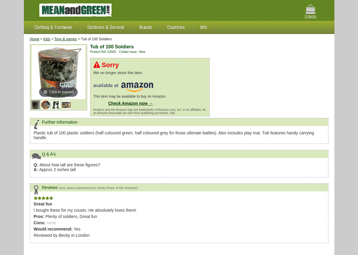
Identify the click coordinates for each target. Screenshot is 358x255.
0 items (310, 11)
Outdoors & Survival (105, 27)
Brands (145, 27)
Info (203, 27)
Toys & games (65, 39)
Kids (46, 39)
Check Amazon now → (130, 103)
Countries (176, 27)
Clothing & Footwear (53, 27)
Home (34, 39)
